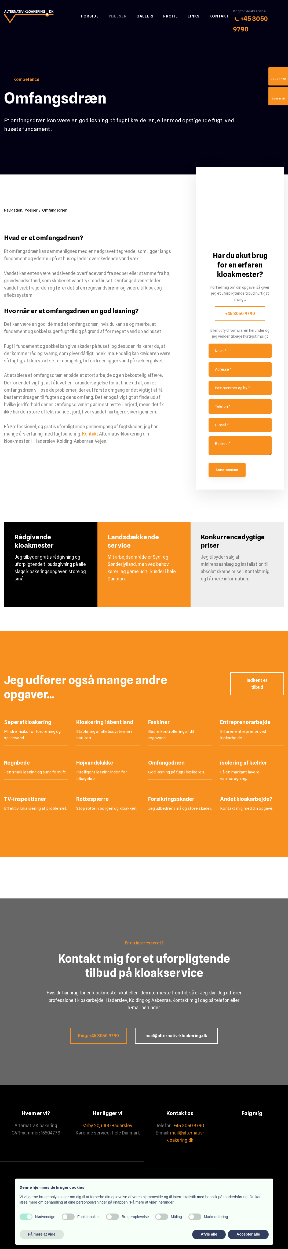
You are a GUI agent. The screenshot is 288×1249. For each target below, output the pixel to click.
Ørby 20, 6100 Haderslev (107, 1125)
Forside (90, 16)
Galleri (145, 16)
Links (194, 16)
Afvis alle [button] (209, 1234)
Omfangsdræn (54, 210)
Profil (170, 16)
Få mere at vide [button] (42, 1234)
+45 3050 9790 (240, 313)
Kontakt (219, 16)
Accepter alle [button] (248, 1234)
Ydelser (117, 16)
